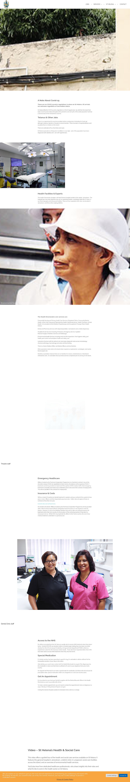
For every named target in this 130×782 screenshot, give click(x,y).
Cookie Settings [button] (112, 775)
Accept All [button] (123, 775)
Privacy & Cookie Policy (65, 779)
